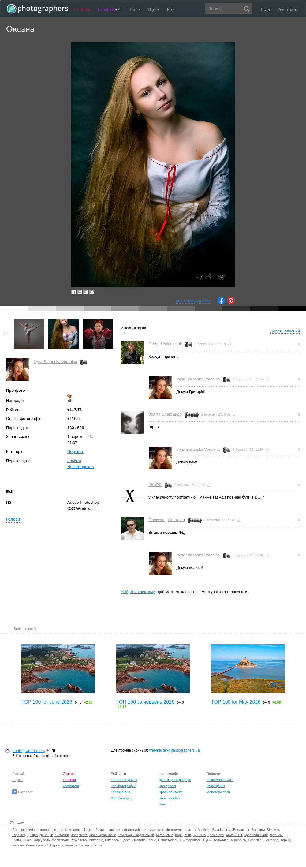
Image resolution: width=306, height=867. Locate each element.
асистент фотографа (125, 829)
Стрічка (82, 9)
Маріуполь (41, 840)
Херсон (18, 845)
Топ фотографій (123, 786)
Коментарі (71, 786)
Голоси (13, 519)
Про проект (167, 786)
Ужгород (271, 840)
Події (162, 804)
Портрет (75, 451)
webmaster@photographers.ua (174, 750)
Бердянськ (241, 829)
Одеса (125, 840)
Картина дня (120, 792)
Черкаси (56, 845)
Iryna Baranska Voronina (55, 361)
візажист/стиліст (94, 829)
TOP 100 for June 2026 (46, 701)
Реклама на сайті (220, 780)
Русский (18, 773)
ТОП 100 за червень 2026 (145, 701)
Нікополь (112, 840)
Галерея (109, 9)
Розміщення (216, 786)
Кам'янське (165, 835)
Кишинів (199, 835)
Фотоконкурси (121, 798)
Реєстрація (289, 9)
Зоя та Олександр (165, 414)
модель (75, 829)
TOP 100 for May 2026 (235, 701)
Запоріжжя (79, 835)
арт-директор (154, 829)
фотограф (59, 829)
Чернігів (71, 845)
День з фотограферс (175, 780)
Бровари (258, 829)
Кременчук (215, 835)
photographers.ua (28, 750)
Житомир (61, 835)
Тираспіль (255, 840)
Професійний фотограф (31, 829)
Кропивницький (256, 835)
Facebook (22, 792)
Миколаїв (95, 840)
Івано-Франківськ (102, 835)
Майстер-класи (218, 792)
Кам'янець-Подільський (136, 835)
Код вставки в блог (193, 301)
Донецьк (46, 835)
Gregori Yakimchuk (165, 344)
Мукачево (79, 840)
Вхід (265, 9)
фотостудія (175, 829)
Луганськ (276, 835)
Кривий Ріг (234, 835)
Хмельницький (37, 845)
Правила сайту (170, 792)
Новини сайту (169, 798)
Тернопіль (238, 840)
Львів (27, 840)
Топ (135, 9)
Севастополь (168, 840)
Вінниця (273, 829)
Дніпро (32, 835)
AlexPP (155, 484)
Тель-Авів (220, 840)
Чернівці (85, 845)
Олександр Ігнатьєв (166, 520)
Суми (207, 840)
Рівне (151, 840)
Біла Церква (221, 829)
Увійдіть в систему (138, 591)
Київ (188, 835)
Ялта (98, 845)
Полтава (139, 840)
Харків (285, 840)
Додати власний (285, 331)
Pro (170, 9)
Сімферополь (190, 840)
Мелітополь (61, 840)
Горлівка (18, 835)
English (17, 780)
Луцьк (16, 840)
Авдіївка (204, 829)
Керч (178, 835)
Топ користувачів (124, 780)
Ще (153, 9)
